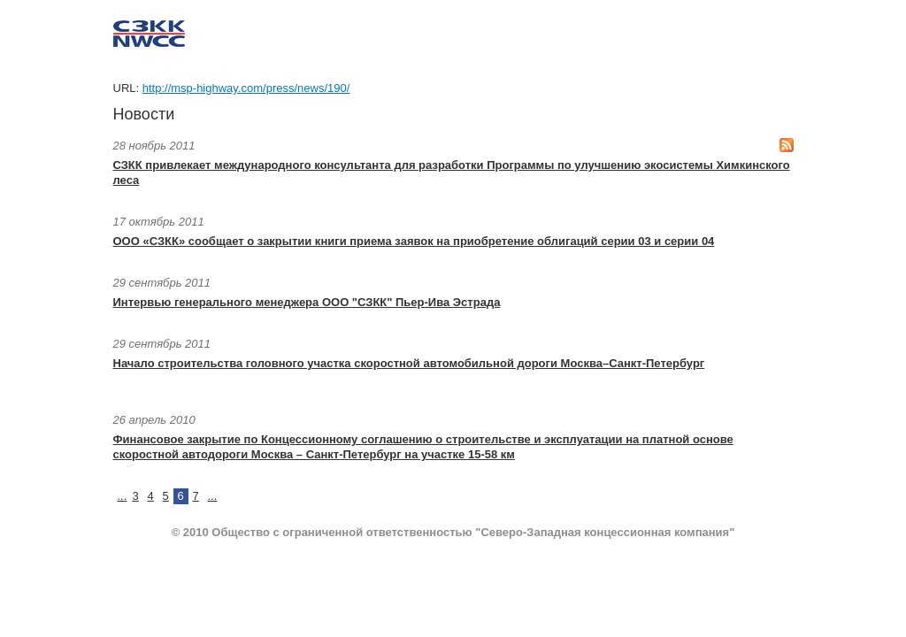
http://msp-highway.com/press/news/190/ (246, 88)
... (122, 496)
